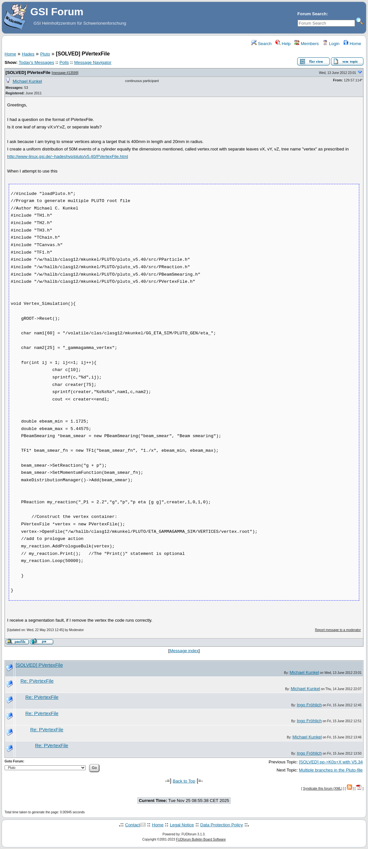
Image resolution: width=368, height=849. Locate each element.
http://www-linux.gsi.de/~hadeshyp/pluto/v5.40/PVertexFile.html (67, 156)
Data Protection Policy (221, 824)
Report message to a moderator (338, 630)
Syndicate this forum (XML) (322, 788)
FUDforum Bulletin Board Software (201, 839)
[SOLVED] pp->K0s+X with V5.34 (331, 761)
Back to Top (184, 781)
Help (283, 43)
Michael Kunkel (27, 81)
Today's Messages (36, 62)
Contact (132, 824)
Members (306, 43)
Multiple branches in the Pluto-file (330, 770)
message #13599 (65, 73)
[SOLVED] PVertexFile (28, 72)
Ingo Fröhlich (309, 704)
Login (331, 43)
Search (261, 43)
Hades (28, 54)
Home (352, 43)
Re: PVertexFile (37, 681)
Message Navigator (92, 62)
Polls (64, 62)
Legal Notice (182, 824)
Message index (184, 650)
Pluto (45, 54)
